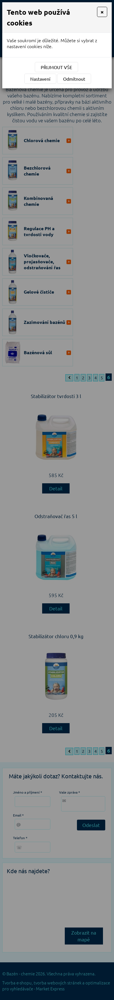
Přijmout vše (56, 67)
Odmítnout (74, 79)
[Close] (102, 12)
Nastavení (40, 79)
